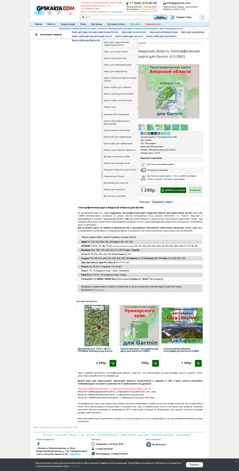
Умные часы (120, 107)
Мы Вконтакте (159, 444)
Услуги (83, 24)
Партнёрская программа (162, 435)
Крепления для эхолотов (116, 183)
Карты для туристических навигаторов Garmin (120, 43)
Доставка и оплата (116, 24)
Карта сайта (143, 435)
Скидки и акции (67, 24)
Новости (51, 24)
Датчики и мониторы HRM (116, 156)
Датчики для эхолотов (114, 196)
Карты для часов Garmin (116, 51)
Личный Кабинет (183, 435)
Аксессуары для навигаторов (118, 143)
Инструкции (96, 24)
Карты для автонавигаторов (120, 65)
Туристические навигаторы (117, 130)
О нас (81, 435)
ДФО (75, 427)
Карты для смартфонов (120, 71)
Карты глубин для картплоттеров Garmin (120, 79)
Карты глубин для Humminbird (119, 94)
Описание (144, 202)
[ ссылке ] (100, 290)
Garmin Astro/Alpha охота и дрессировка (117, 122)
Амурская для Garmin (48, 427)
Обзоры (73, 435)
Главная (38, 24)
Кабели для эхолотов (114, 189)
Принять (194, 464)
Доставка (90, 435)
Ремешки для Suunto (114, 176)
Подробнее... (117, 12)
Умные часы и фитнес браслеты (120, 150)
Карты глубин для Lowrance (117, 87)
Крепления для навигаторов (117, 137)
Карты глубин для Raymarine (118, 100)
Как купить (48, 435)
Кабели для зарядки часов (117, 163)
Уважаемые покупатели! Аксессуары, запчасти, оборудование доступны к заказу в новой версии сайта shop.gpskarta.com (121, 28)
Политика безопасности (107, 435)
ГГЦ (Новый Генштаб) (167, 137)
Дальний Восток (65, 427)
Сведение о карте (162, 202)
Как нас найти (61, 435)
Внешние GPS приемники (116, 114)
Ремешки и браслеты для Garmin (120, 170)
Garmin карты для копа (115, 58)
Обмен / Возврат (128, 435)
